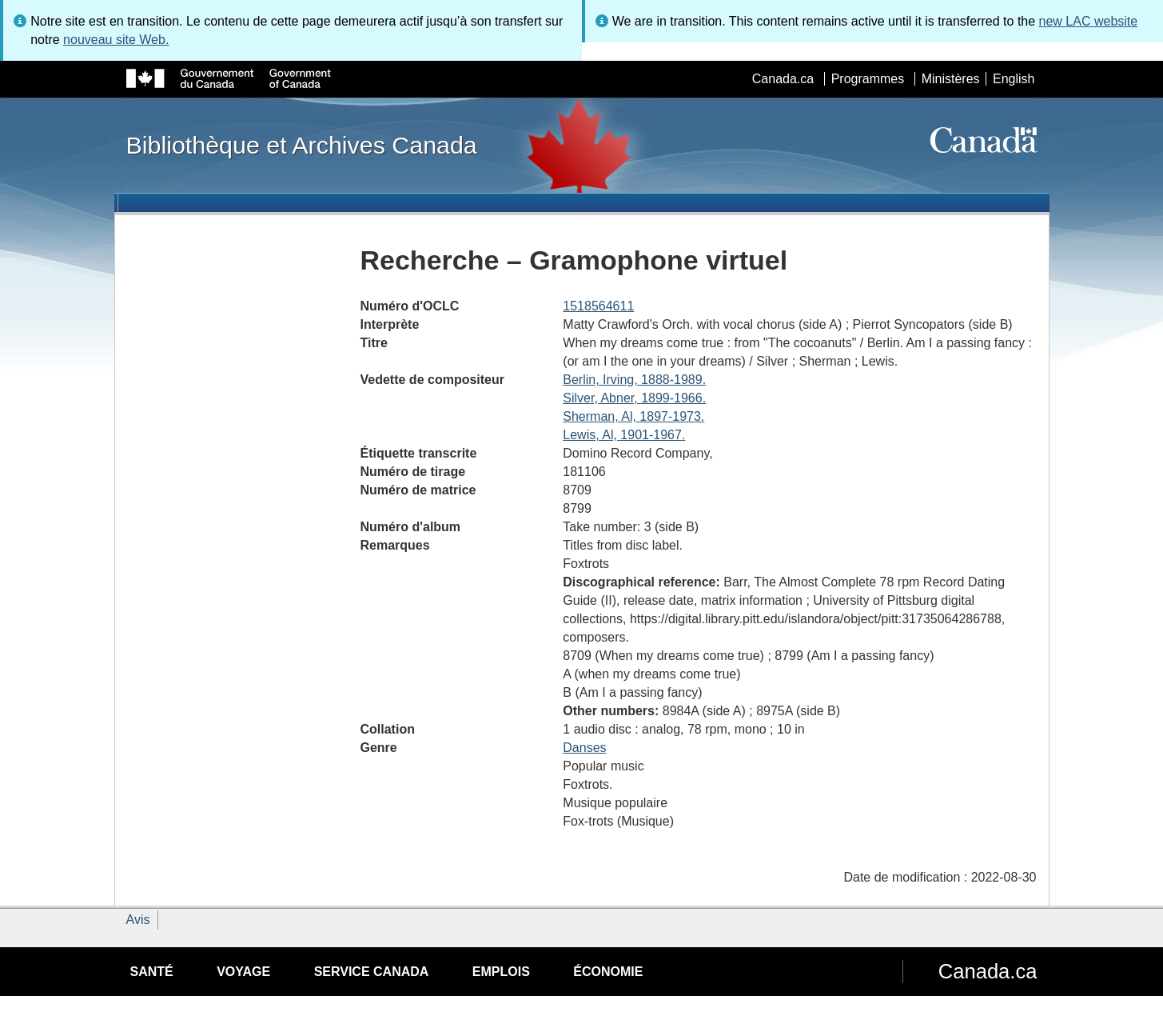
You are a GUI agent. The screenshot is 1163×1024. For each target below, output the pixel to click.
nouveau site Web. (116, 39)
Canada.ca (783, 79)
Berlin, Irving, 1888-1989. (634, 379)
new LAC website (1088, 21)
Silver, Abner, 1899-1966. (634, 398)
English (1013, 79)
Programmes (868, 79)
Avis (138, 919)
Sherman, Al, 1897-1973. (633, 416)
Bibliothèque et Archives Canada (301, 144)
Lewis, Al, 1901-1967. (624, 435)
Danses (584, 747)
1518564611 (598, 306)
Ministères (951, 79)
